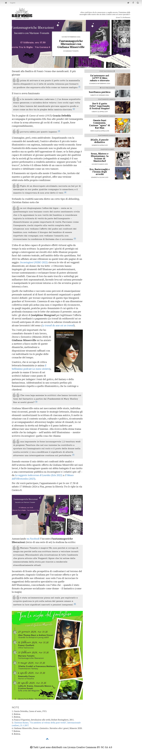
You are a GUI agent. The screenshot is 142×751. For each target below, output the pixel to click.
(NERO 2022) (34, 262)
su (33, 538)
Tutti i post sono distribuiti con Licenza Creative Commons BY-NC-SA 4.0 (71, 747)
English (12, 3)
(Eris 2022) (38, 475)
